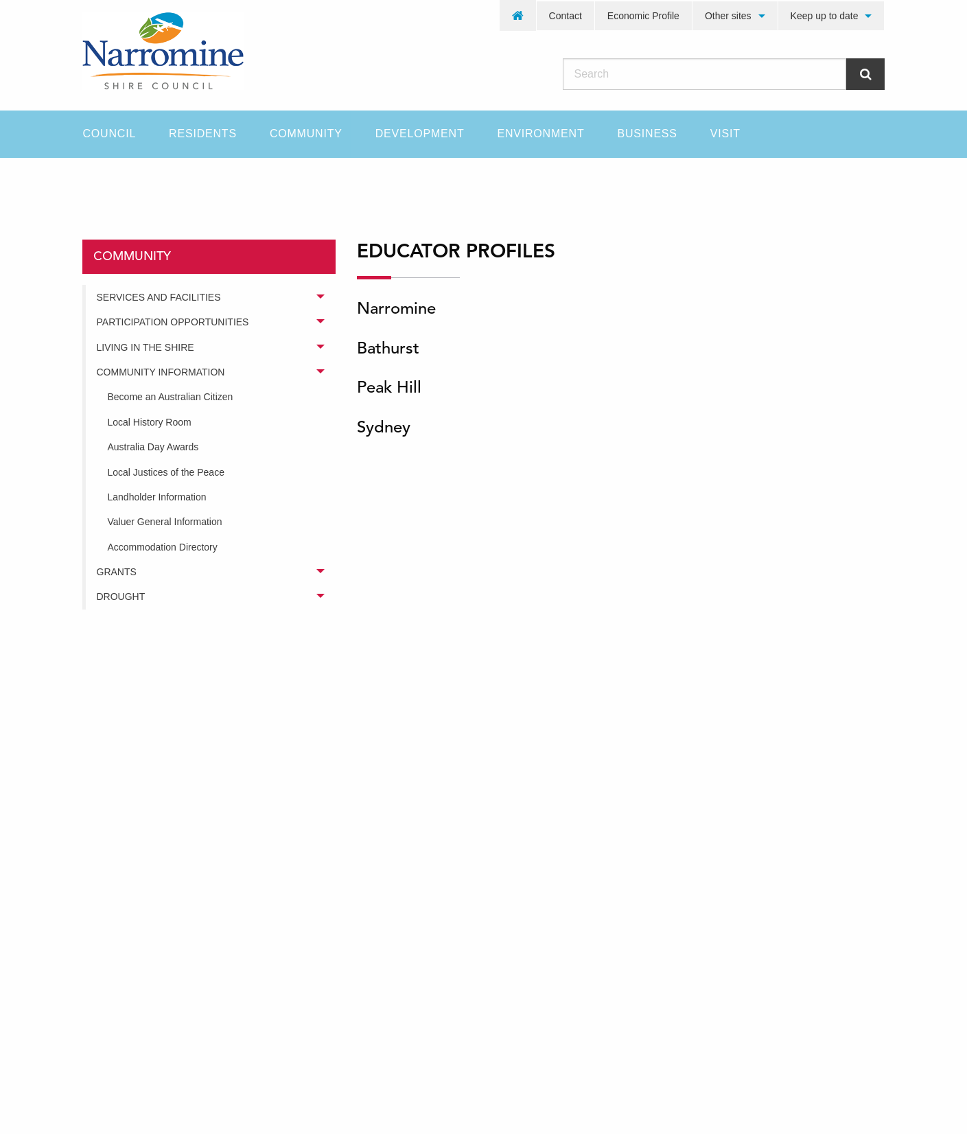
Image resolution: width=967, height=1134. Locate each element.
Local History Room (149, 422)
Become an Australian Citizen (170, 396)
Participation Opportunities (173, 321)
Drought (121, 596)
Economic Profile (643, 15)
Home (95, 181)
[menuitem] (518, 15)
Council (110, 133)
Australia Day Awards (153, 446)
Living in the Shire (145, 347)
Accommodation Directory (163, 547)
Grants (117, 571)
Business (647, 133)
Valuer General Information (165, 521)
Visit (725, 133)
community (174, 181)
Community (306, 133)
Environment (540, 133)
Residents (203, 133)
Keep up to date (825, 15)
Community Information (161, 372)
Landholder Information (157, 496)
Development (420, 133)
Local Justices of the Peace (166, 472)
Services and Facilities (159, 297)
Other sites (728, 15)
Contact (565, 15)
